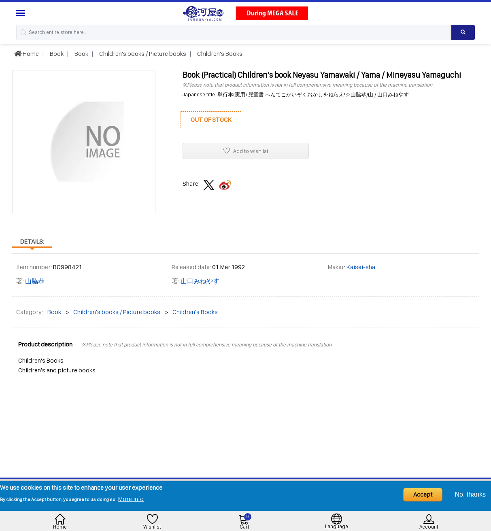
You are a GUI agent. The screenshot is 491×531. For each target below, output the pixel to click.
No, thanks (470, 494)
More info (131, 499)
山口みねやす (200, 281)
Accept (422, 494)
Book (56, 53)
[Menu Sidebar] (21, 13)
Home (26, 53)
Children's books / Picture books (142, 53)
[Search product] (463, 32)
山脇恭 (35, 281)
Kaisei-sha (360, 267)
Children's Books (219, 53)
